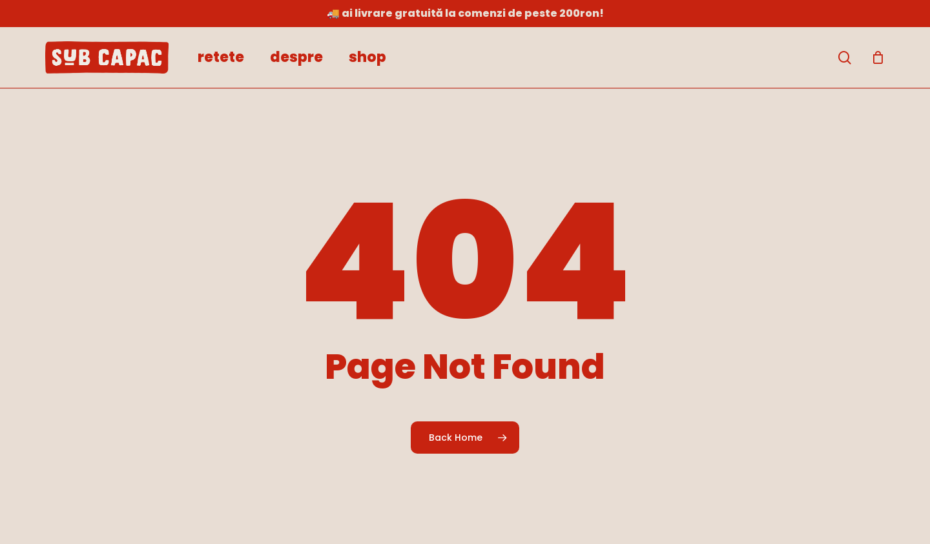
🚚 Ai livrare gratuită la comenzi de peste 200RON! (465, 13)
